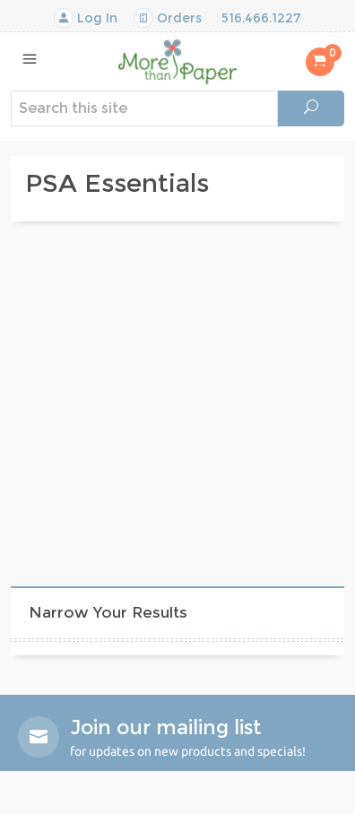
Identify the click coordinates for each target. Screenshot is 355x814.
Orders (168, 18)
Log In (85, 18)
